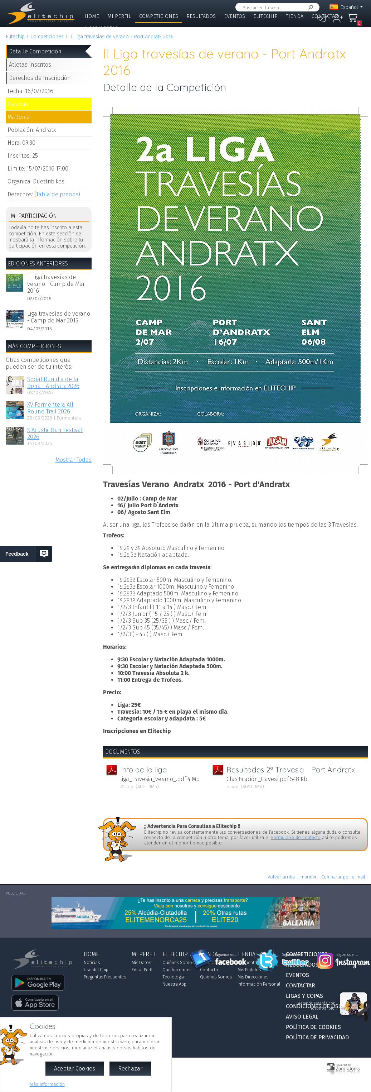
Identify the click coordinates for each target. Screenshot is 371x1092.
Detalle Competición (35, 51)
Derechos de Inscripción (40, 78)
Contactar (325, 16)
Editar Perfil (142, 969)
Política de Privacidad (317, 1037)
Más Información (47, 1084)
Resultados (201, 16)
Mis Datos (141, 962)
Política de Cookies (313, 1027)
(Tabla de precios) (57, 194)
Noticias (92, 962)
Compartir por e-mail (343, 877)
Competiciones (158, 16)
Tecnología (173, 977)
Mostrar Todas (73, 459)
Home (91, 16)
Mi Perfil (119, 16)
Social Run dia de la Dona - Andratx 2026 (53, 382)
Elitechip (265, 16)
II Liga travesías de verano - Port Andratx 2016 (121, 37)
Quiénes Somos (178, 962)
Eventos (234, 16)
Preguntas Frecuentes (105, 977)
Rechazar (130, 1068)
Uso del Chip (96, 969)
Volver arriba (281, 877)
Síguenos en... (225, 955)
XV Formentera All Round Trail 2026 (50, 408)
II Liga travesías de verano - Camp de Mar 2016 (56, 284)
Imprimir (308, 877)
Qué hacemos (176, 969)
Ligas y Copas (101, 28)
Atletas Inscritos (30, 64)
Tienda (294, 16)
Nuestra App (174, 984)
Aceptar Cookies (74, 1068)
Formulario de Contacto (296, 837)
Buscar (309, 7)
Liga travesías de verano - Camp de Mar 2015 (58, 317)
